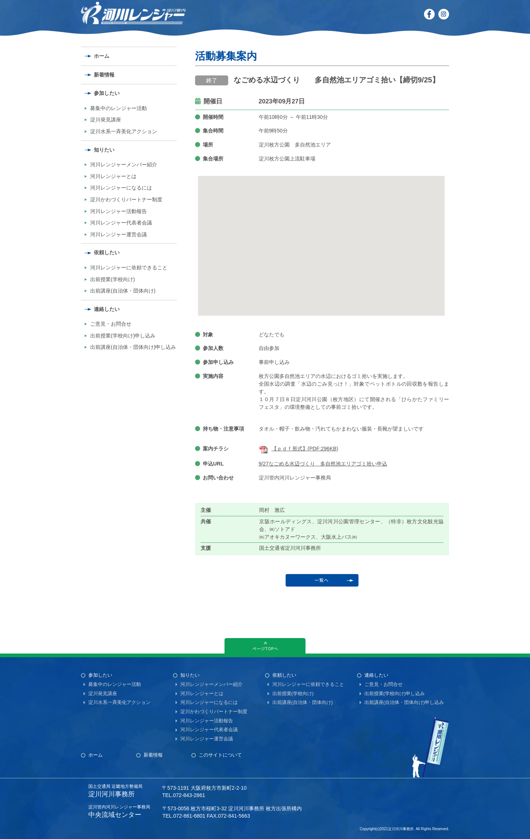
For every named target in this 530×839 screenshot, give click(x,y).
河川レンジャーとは (113, 176)
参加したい (107, 93)
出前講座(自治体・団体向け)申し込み (133, 347)
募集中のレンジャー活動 (118, 108)
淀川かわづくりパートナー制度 (126, 199)
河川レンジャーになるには (121, 188)
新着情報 (104, 75)
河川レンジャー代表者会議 (121, 223)
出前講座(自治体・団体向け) (122, 291)
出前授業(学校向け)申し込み (122, 336)
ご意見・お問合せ (110, 324)
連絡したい (107, 309)
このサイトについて (220, 755)
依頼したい (107, 252)
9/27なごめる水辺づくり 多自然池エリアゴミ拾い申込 (323, 464)
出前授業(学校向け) (112, 279)
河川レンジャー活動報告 (118, 211)
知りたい (104, 150)
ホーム (101, 56)
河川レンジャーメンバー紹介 (123, 164)
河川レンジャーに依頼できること (128, 267)
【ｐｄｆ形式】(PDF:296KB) (298, 449)
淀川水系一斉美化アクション (123, 131)
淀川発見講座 (105, 120)
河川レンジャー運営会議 (118, 234)
